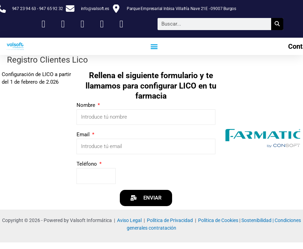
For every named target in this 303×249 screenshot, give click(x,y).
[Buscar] (277, 24)
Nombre (87, 105)
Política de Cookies (218, 220)
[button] (154, 46)
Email (84, 134)
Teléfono (87, 164)
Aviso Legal (129, 220)
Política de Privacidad (170, 220)
